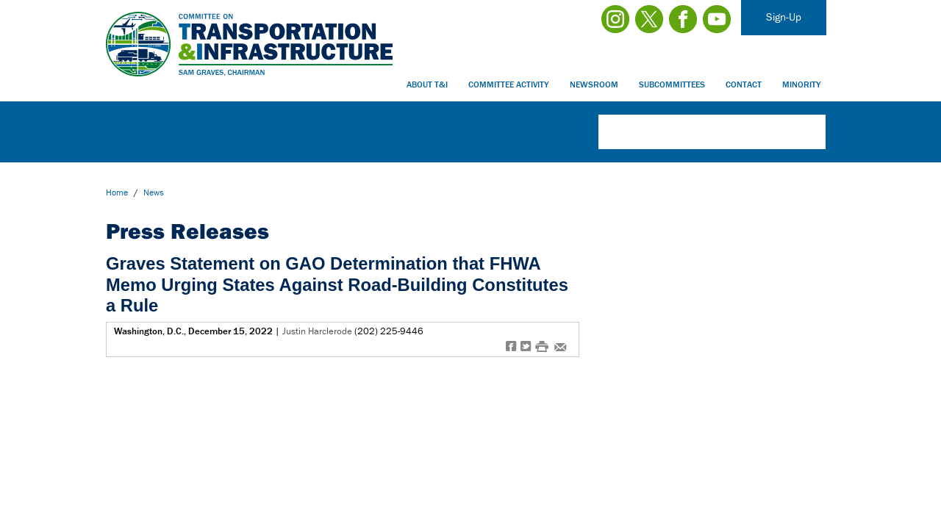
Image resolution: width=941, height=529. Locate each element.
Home (117, 192)
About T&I (427, 84)
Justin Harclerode (317, 331)
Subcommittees (672, 84)
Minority (801, 84)
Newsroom (594, 84)
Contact (744, 84)
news (153, 192)
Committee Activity (508, 84)
